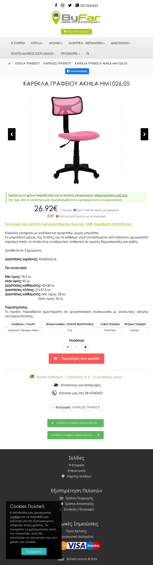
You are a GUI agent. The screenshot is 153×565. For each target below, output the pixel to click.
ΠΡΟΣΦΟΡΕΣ (70, 53)
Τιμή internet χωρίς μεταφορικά (96, 210)
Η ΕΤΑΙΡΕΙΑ (18, 43)
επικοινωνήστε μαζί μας (111, 195)
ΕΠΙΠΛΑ (37, 43)
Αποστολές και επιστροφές (77, 385)
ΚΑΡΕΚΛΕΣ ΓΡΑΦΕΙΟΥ (76, 407)
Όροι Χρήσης (76, 531)
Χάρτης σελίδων (76, 476)
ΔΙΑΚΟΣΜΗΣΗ (121, 43)
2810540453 (89, 6)
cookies (15, 516)
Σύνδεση (68, 509)
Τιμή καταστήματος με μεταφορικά (80, 216)
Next (144, 134)
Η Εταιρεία (76, 465)
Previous (12, 134)
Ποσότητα (76, 341)
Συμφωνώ (34, 551)
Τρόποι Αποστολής (76, 504)
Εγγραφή (87, 509)
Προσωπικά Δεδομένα (76, 537)
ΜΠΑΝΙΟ (56, 43)
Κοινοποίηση (77, 71)
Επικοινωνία (77, 471)
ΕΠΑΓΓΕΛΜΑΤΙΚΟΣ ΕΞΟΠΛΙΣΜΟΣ (33, 53)
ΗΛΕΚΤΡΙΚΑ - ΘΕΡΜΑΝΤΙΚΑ (87, 43)
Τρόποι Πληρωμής (76, 498)
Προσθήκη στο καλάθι (76, 358)
